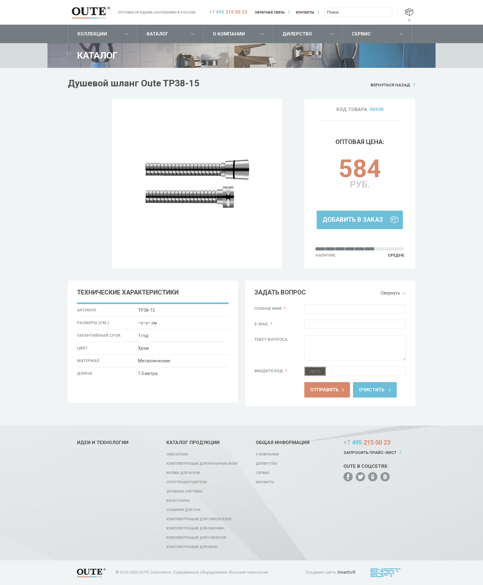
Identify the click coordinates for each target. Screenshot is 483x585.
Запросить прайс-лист (369, 452)
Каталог (157, 34)
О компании (229, 34)
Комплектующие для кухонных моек (202, 464)
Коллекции (92, 34)
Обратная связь (270, 12)
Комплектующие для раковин (195, 528)
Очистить (372, 390)
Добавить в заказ (353, 219)
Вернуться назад (390, 85)
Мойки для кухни (183, 473)
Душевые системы (184, 491)
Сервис (361, 34)
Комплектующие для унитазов (196, 538)
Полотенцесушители (186, 482)
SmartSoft (346, 572)
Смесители (177, 454)
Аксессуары (178, 501)
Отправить (324, 390)
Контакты (305, 12)
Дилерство (297, 34)
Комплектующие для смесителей (198, 519)
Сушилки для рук (183, 510)
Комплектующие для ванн (191, 547)
